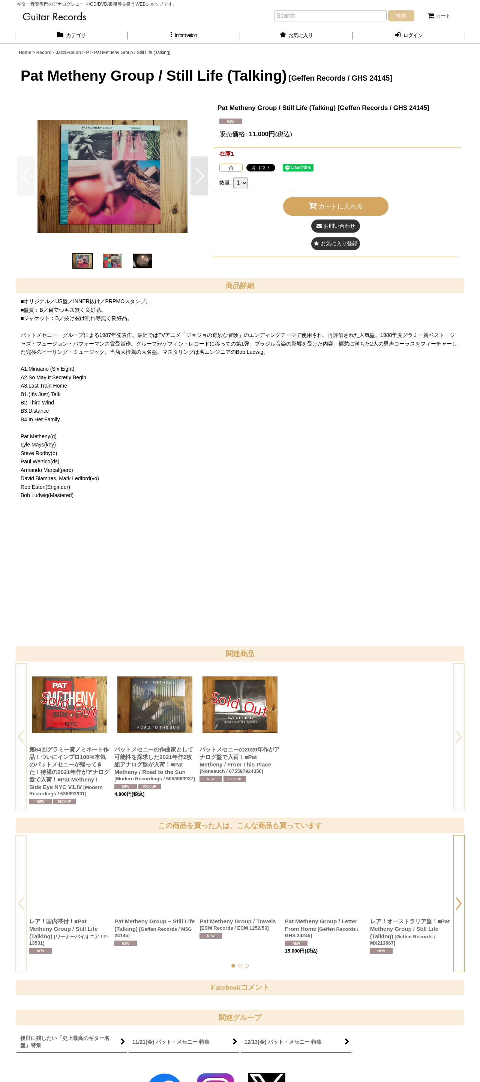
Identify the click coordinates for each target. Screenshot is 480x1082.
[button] (184, 35)
